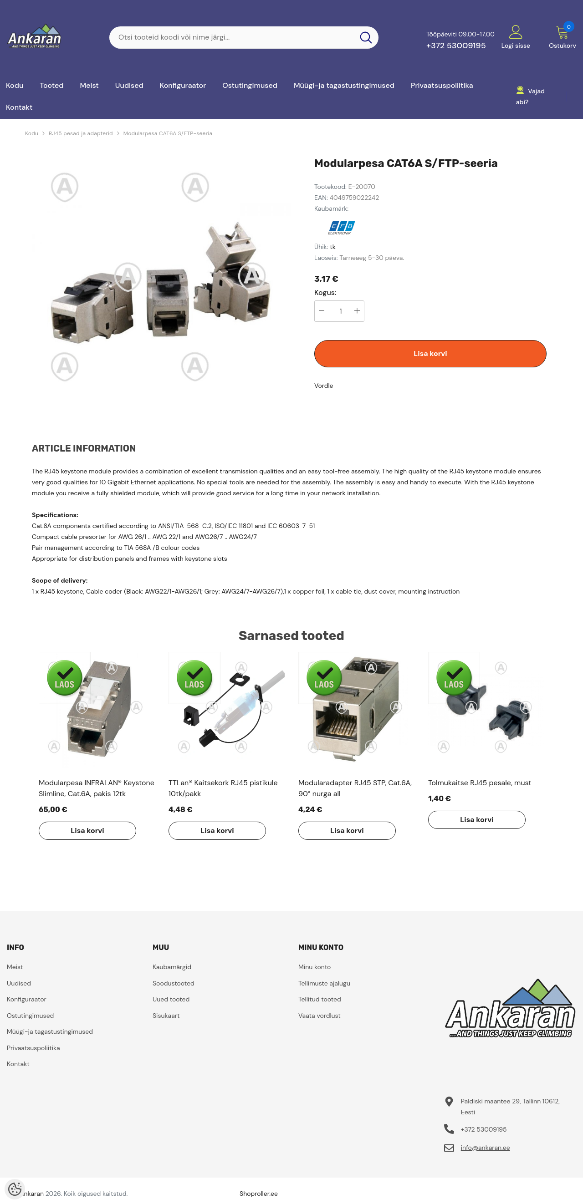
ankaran (32, 1193)
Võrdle (323, 385)
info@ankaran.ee (485, 1147)
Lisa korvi (430, 353)
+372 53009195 (456, 45)
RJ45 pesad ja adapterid (81, 133)
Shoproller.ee (259, 1193)
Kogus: (325, 292)
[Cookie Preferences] (15, 1189)
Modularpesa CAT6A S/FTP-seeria (167, 133)
